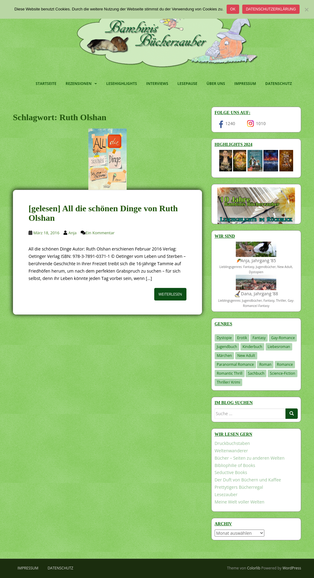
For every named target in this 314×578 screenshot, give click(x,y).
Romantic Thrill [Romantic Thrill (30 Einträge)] (230, 373)
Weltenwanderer (231, 451)
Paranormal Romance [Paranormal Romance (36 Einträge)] (235, 364)
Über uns (216, 83)
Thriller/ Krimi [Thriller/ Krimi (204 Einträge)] (228, 382)
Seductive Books (231, 472)
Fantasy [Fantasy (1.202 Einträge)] (259, 337)
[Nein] (306, 9)
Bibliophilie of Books (235, 465)
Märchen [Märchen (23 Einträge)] (224, 355)
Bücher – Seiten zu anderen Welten (250, 458)
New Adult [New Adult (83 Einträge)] (246, 355)
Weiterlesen (170, 294)
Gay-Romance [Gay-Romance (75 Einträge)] (283, 337)
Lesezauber (226, 494)
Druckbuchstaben (232, 443)
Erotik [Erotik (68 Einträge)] (242, 337)
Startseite (46, 83)
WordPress (291, 568)
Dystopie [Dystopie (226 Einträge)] (224, 337)
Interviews (157, 83)
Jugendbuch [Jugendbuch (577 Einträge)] (227, 346)
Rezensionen (78, 83)
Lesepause (187, 83)
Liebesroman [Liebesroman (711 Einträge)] (279, 346)
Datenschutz (278, 83)
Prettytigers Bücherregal (239, 487)
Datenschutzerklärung (271, 9)
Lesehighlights (121, 83)
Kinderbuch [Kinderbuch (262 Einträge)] (252, 346)
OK (233, 9)
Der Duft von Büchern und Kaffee (248, 480)
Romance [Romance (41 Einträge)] (285, 364)
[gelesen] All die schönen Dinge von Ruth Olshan (103, 213)
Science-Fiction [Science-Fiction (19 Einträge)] (282, 373)
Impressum (245, 83)
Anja (72, 232)
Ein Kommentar (100, 232)
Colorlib (253, 568)
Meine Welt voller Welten (239, 502)
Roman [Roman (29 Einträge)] (265, 364)
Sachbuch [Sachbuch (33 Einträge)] (256, 373)
